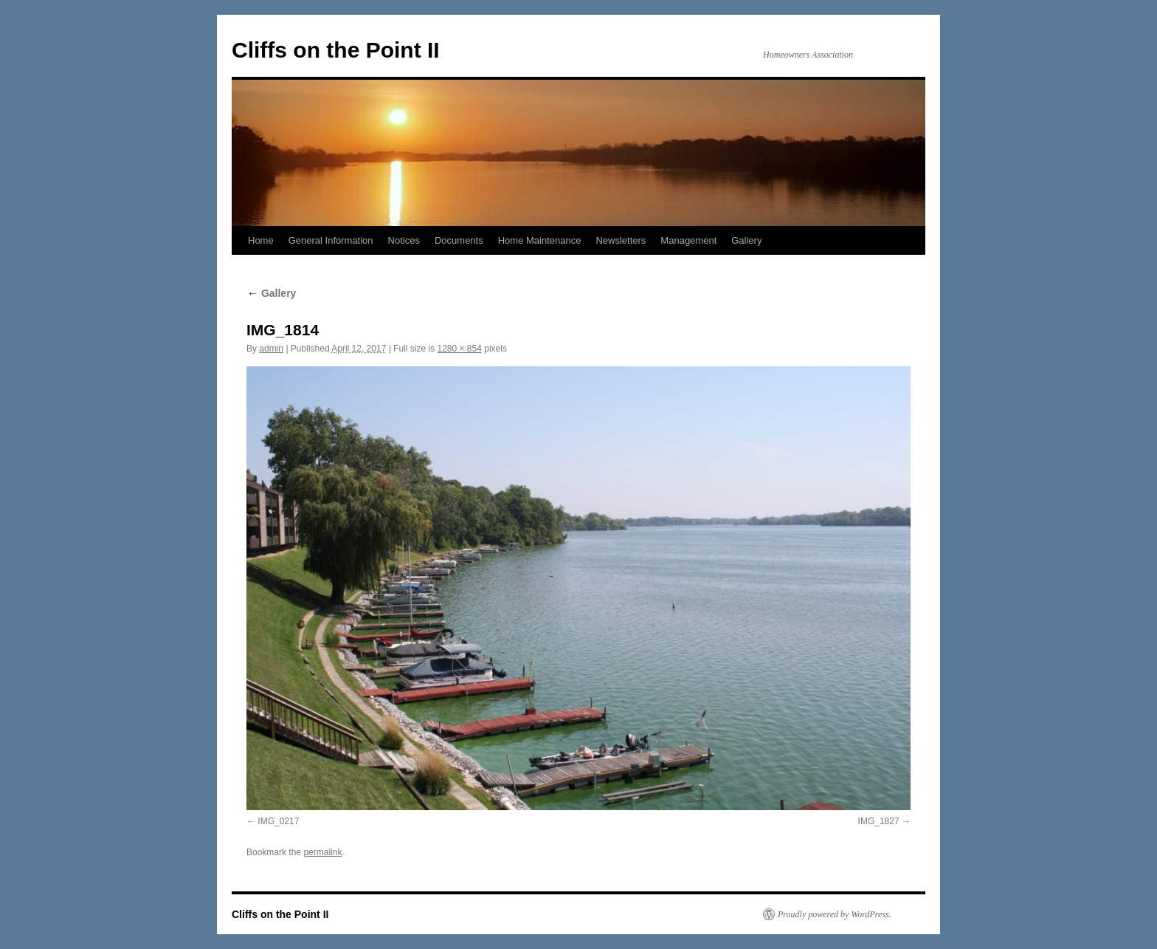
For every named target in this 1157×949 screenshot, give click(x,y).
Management (688, 240)
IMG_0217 (278, 821)
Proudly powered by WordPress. (834, 914)
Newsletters (620, 240)
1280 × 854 (459, 348)
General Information (331, 240)
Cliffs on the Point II (336, 50)
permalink (322, 852)
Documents (459, 240)
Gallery (746, 240)
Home (261, 240)
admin (271, 348)
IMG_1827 (878, 821)
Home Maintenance (539, 240)
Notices (404, 240)
